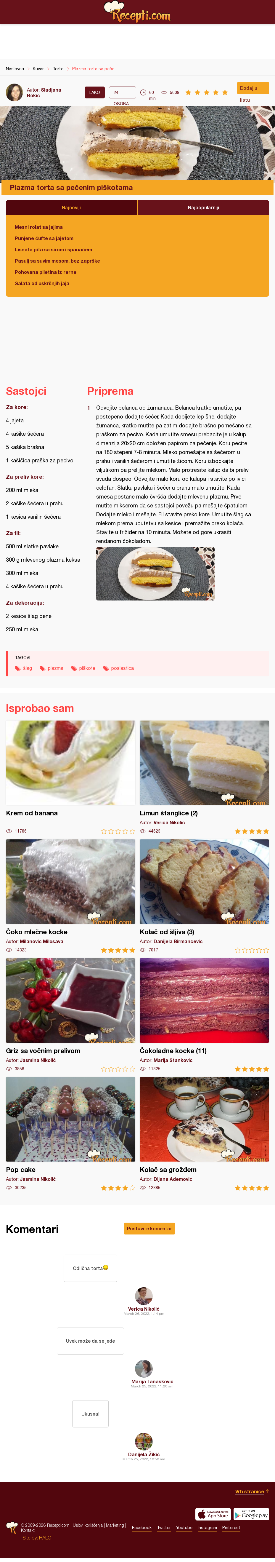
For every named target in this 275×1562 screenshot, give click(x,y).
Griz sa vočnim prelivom (70, 1015)
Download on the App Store (213, 1518)
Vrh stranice (249, 1495)
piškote (87, 668)
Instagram (207, 1531)
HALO (45, 1541)
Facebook (142, 1531)
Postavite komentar (149, 1228)
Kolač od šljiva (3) (204, 896)
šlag (27, 668)
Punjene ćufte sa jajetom (44, 238)
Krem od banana (70, 777)
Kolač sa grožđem (204, 1134)
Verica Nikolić (144, 1310)
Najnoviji (71, 207)
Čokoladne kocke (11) (204, 1015)
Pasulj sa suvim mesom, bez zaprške (57, 260)
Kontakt (28, 1534)
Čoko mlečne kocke (70, 896)
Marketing (115, 1529)
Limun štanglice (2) (204, 777)
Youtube (184, 1531)
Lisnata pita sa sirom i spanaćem (53, 249)
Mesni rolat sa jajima (39, 227)
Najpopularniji (203, 207)
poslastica (122, 668)
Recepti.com (138, 11)
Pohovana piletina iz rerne (45, 272)
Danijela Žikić (144, 1458)
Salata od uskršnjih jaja (42, 283)
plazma (55, 668)
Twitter (164, 1531)
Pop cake (70, 1134)
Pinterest (231, 1531)
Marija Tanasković (152, 1384)
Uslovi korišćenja (88, 1529)
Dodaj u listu (248, 89)
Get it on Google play (251, 1518)
